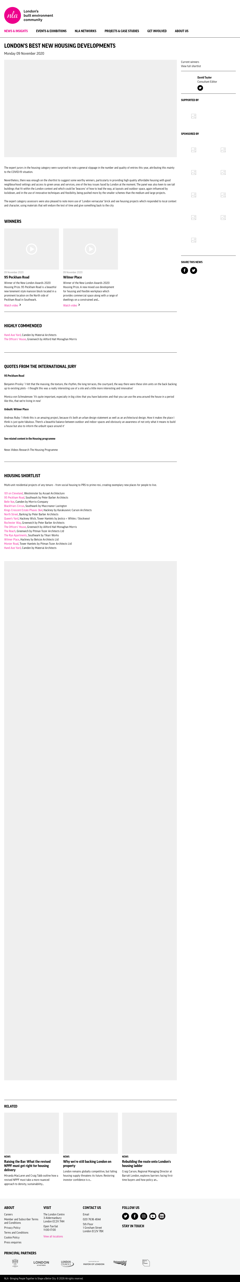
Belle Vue (9, 501)
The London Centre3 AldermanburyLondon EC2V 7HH (54, 1218)
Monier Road (11, 543)
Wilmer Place (72, 277)
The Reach (10, 531)
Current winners (190, 61)
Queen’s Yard (11, 518)
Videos (15, 449)
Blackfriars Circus (14, 505)
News (7, 449)
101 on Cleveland (13, 493)
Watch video (12, 305)
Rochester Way (12, 522)
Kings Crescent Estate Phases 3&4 (23, 510)
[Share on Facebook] (184, 270)
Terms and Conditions (16, 1232)
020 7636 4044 (92, 1219)
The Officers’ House (15, 339)
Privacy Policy (12, 1227)
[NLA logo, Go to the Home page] (28, 16)
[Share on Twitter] (193, 270)
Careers (8, 1214)
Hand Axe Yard (12, 334)
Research (24, 449)
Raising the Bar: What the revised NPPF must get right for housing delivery (27, 1166)
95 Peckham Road (16, 277)
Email (86, 1214)
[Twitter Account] (200, 87)
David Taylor (204, 77)
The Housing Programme (44, 449)
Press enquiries (12, 1242)
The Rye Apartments (15, 535)
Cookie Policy (12, 1237)
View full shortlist (191, 66)
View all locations (53, 1236)
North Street (11, 514)
